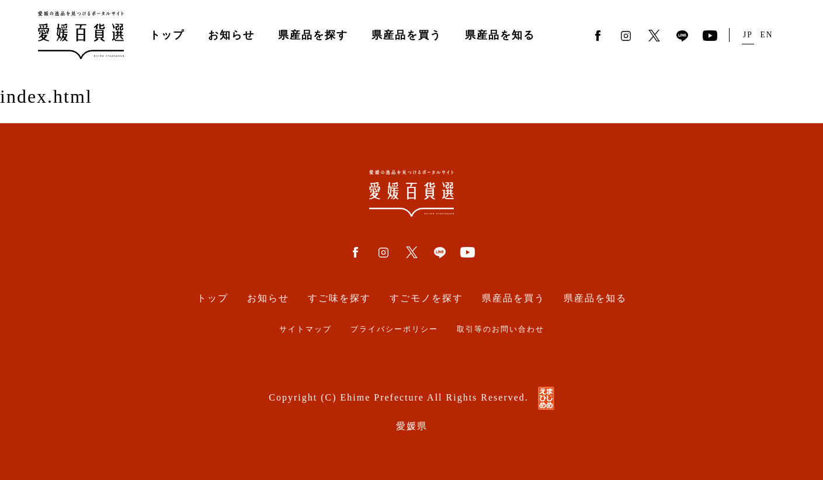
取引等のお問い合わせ (500, 329)
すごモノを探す (426, 298)
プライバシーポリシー (394, 329)
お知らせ (231, 35)
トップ (167, 35)
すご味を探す (339, 298)
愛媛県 (412, 426)
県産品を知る (500, 35)
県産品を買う (406, 35)
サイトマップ (305, 329)
